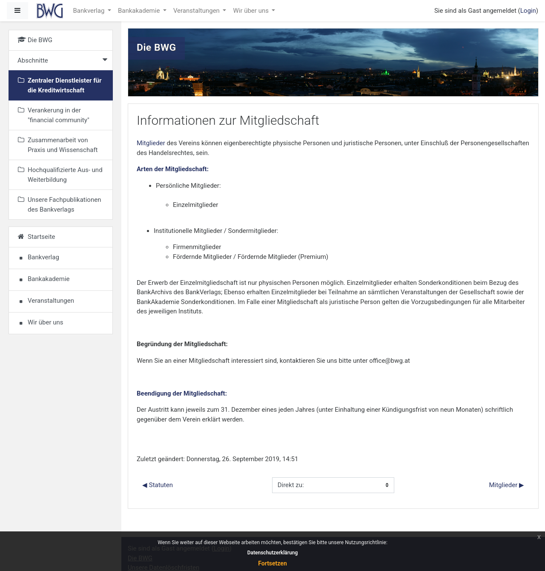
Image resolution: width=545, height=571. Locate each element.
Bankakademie (139, 10)
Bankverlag (89, 10)
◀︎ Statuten (157, 485)
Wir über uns (251, 10)
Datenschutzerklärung (272, 553)
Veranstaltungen (197, 10)
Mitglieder (151, 143)
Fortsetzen (272, 563)
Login (528, 10)
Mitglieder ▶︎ (506, 485)
